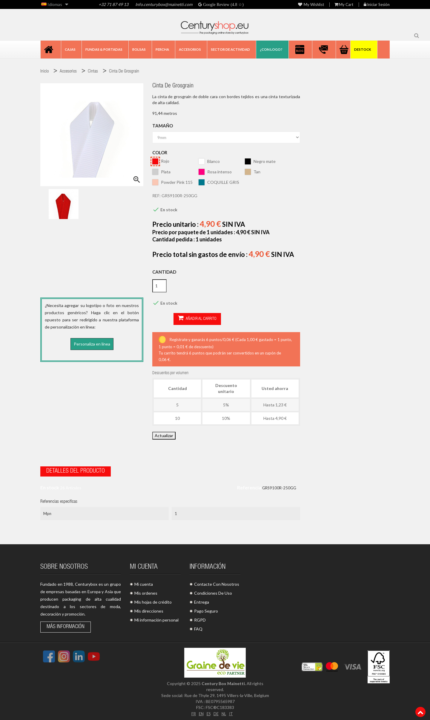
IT (232, 711)
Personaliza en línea (92, 343)
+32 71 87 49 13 (113, 4)
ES (208, 711)
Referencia (249, 485)
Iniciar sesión (377, 4)
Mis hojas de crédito (153, 600)
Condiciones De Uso (213, 591)
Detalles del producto (75, 470)
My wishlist (311, 4)
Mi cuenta (143, 582)
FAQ (198, 627)
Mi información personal (156, 618)
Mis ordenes (145, 591)
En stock (49, 485)
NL (224, 711)
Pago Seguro (206, 609)
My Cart (343, 4)
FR (192, 711)
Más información (66, 625)
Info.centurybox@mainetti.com (163, 4)
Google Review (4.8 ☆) (223, 4)
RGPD (200, 618)
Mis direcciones (148, 609)
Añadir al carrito (176, 318)
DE (216, 711)
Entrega (201, 600)
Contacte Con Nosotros (216, 582)
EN (200, 711)
